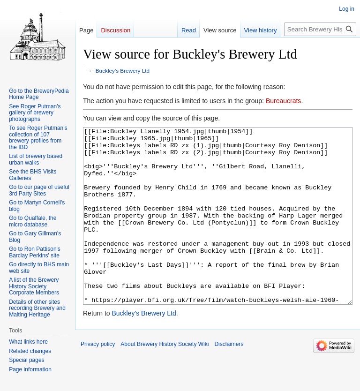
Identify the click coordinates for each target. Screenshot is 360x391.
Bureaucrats (283, 101)
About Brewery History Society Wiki (164, 379)
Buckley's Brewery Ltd (123, 71)
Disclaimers (228, 379)
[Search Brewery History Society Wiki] (320, 29)
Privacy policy (98, 379)
